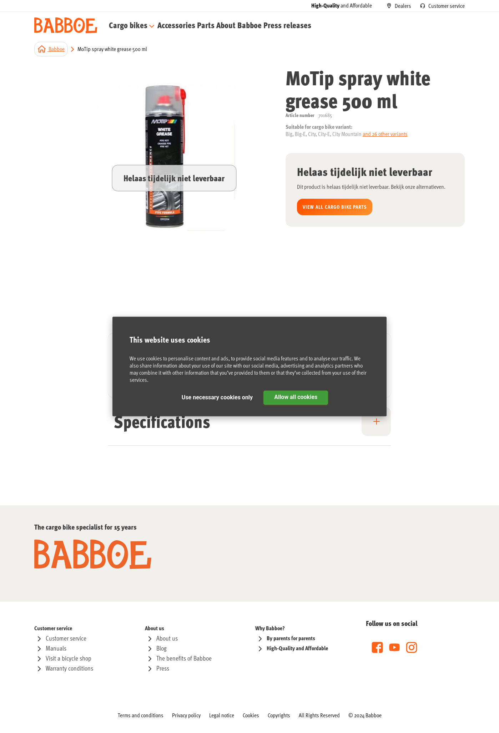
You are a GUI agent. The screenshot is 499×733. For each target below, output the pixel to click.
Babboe (56, 50)
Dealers (403, 5)
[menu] (189, 26)
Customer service (446, 5)
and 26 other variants (385, 134)
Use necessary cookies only (217, 397)
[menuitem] (128, 26)
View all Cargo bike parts (335, 208)
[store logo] (65, 26)
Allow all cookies (295, 397)
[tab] (249, 427)
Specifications (162, 422)
